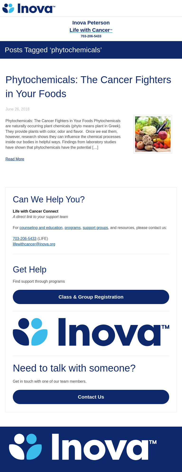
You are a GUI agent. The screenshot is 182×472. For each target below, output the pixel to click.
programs (73, 228)
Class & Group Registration (91, 297)
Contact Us (91, 397)
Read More (14, 159)
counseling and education (40, 228)
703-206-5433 (91, 36)
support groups (95, 228)
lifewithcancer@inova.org (34, 244)
